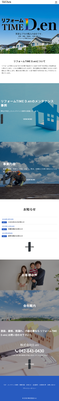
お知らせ (28, 385)
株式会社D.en (32, 398)
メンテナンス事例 (13, 385)
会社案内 (35, 385)
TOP (5, 385)
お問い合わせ (51, 385)
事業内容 (22, 385)
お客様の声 (42, 385)
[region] (29, 29)
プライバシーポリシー (29, 388)
